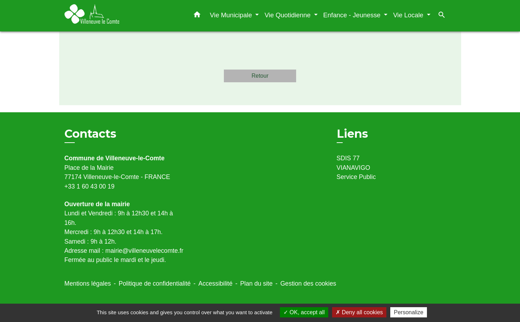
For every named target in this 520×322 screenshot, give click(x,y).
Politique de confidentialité (154, 283)
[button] (197, 15)
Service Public (356, 176)
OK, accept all (304, 312)
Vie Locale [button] (409, 15)
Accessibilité (215, 283)
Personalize (408, 312)
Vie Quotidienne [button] (288, 15)
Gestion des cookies (308, 283)
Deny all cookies (359, 312)
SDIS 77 (348, 158)
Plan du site (256, 283)
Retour (259, 76)
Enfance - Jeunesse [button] (353, 15)
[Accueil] (109, 15)
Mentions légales (88, 283)
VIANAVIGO (354, 167)
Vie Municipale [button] (231, 15)
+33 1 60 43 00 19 (90, 186)
